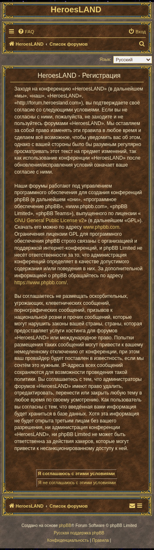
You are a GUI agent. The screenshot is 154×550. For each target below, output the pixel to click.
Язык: (105, 59)
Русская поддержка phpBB (79, 533)
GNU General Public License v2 (49, 220)
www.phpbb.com (101, 227)
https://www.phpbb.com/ (40, 282)
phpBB (65, 525)
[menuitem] (26, 32)
